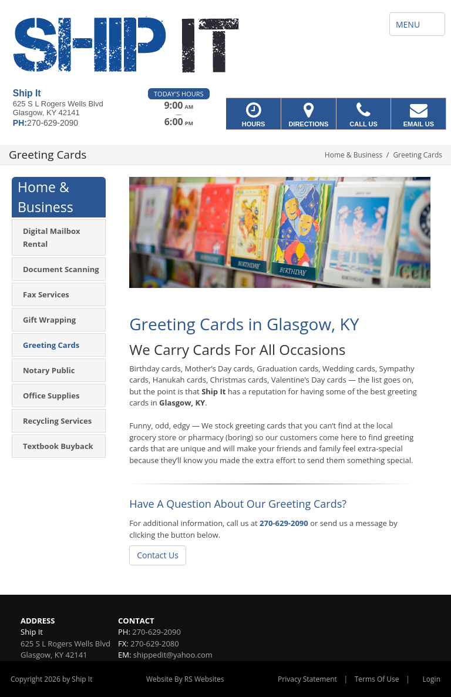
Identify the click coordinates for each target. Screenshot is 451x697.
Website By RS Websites (185, 679)
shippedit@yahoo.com (173, 654)
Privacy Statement (307, 679)
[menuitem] (58, 237)
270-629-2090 (284, 523)
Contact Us (158, 555)
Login (431, 679)
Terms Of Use (377, 679)
